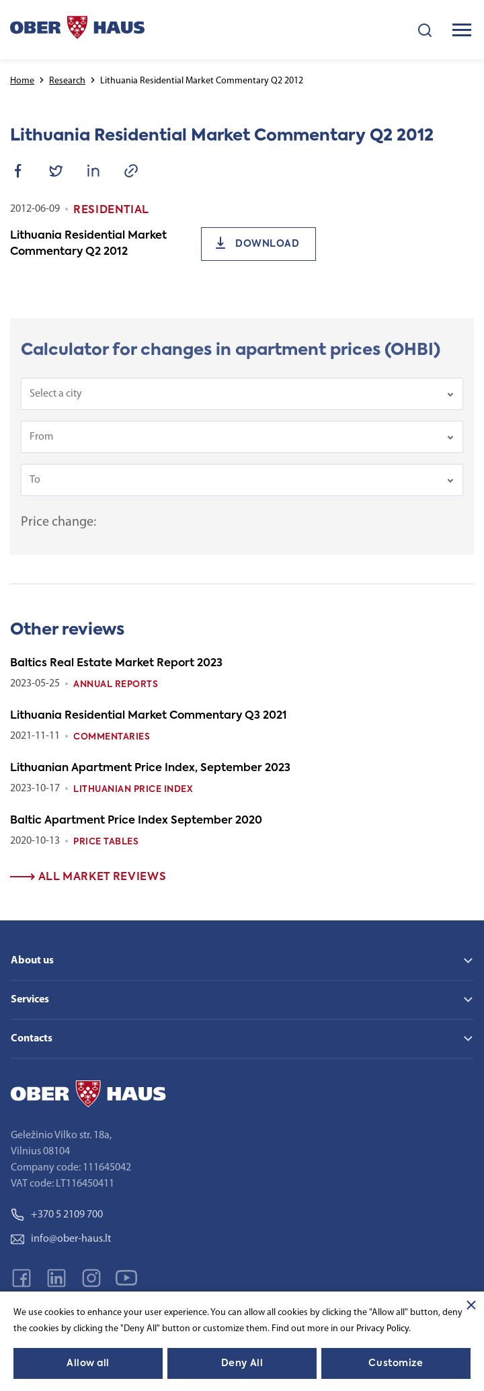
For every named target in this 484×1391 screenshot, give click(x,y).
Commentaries (111, 737)
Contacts (31, 1038)
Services (30, 999)
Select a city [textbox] (56, 400)
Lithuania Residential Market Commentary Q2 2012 (88, 244)
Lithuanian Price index (133, 789)
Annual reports (115, 684)
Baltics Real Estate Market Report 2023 (116, 663)
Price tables (105, 842)
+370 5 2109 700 (57, 1215)
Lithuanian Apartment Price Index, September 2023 (150, 768)
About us (32, 960)
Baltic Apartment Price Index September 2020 (136, 821)
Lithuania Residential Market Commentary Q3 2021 (148, 716)
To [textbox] (35, 486)
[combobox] (242, 401)
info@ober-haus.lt (61, 1239)
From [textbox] (41, 443)
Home (22, 81)
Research (67, 81)
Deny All (242, 1363)
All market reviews (88, 877)
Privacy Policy (382, 1329)
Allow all (88, 1363)
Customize (395, 1363)
